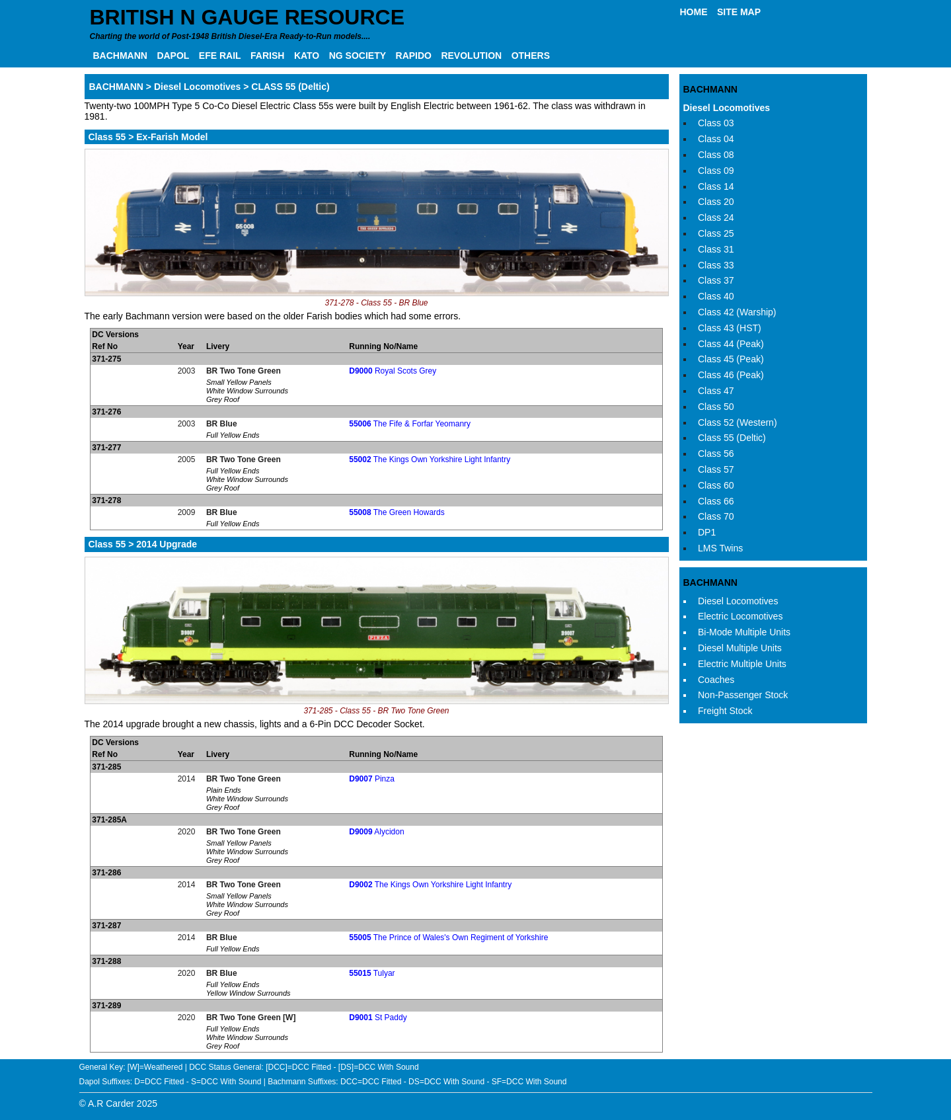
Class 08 (716, 154)
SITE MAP (739, 12)
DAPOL (173, 55)
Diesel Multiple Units (740, 648)
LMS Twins (720, 548)
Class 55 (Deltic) (732, 437)
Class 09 (716, 170)
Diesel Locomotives (727, 107)
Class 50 (716, 406)
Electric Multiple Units (742, 664)
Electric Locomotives (740, 616)
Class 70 (716, 516)
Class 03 (716, 123)
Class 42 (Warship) (737, 312)
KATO (306, 55)
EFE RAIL (220, 55)
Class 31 (716, 249)
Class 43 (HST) (729, 328)
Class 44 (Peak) (731, 344)
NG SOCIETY (357, 55)
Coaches (716, 679)
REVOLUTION (471, 55)
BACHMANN (120, 55)
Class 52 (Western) (737, 422)
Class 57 (716, 469)
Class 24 (716, 217)
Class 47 (716, 390)
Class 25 (716, 233)
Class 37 (716, 280)
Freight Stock (725, 710)
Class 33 (716, 265)
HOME (694, 12)
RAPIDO (414, 55)
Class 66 (716, 501)
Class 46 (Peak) (731, 375)
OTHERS (531, 55)
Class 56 (716, 453)
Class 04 (716, 139)
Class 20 (716, 201)
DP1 (707, 532)
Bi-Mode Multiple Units (744, 632)
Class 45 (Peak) (731, 359)
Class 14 (716, 186)
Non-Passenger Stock (743, 695)
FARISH (267, 55)
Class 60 (716, 485)
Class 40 (716, 296)
